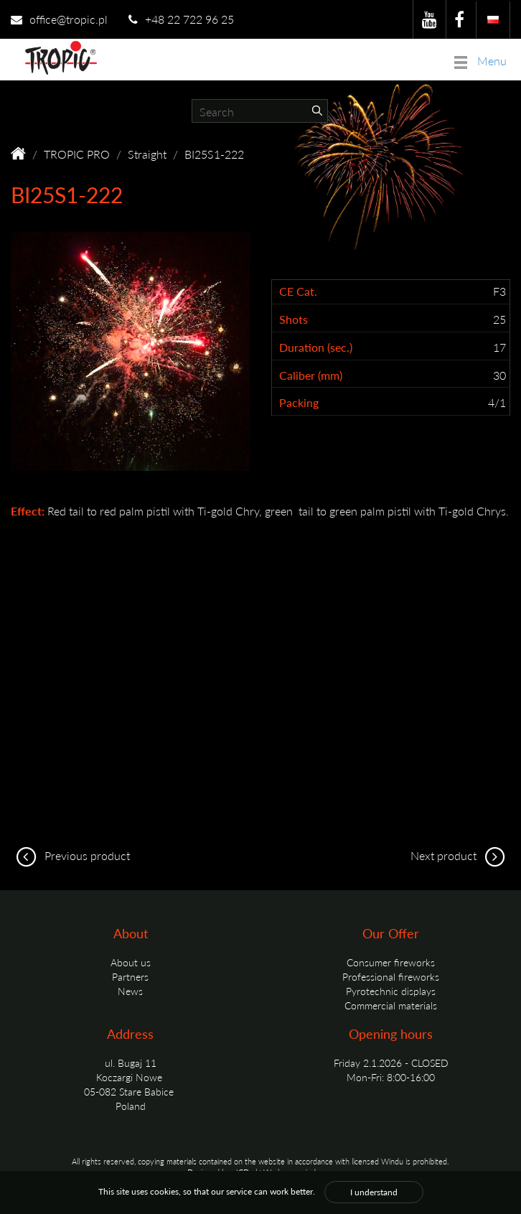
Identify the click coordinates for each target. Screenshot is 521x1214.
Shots (293, 319)
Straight (147, 154)
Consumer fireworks (391, 962)
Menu (480, 60)
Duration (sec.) (315, 347)
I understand (374, 1192)
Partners (130, 976)
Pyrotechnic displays (391, 991)
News (130, 991)
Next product (460, 855)
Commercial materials (390, 1005)
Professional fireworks (390, 976)
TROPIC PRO (77, 154)
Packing (299, 403)
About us (131, 962)
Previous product (70, 855)
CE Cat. (298, 291)
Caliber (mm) (310, 375)
